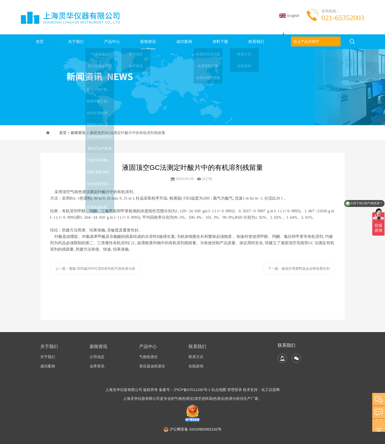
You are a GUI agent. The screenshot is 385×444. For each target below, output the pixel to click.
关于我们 (75, 41)
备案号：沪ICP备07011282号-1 (185, 390)
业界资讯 (97, 366)
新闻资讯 (147, 41)
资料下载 (219, 41)
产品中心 (111, 41)
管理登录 (234, 390)
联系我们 (255, 41)
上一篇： (95, 268)
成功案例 (183, 41)
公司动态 (97, 357)
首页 (39, 41)
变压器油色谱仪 (152, 366)
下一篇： (299, 268)
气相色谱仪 (148, 357)
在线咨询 (196, 366)
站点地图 (218, 390)
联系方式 (196, 357)
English (289, 15)
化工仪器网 (270, 390)
